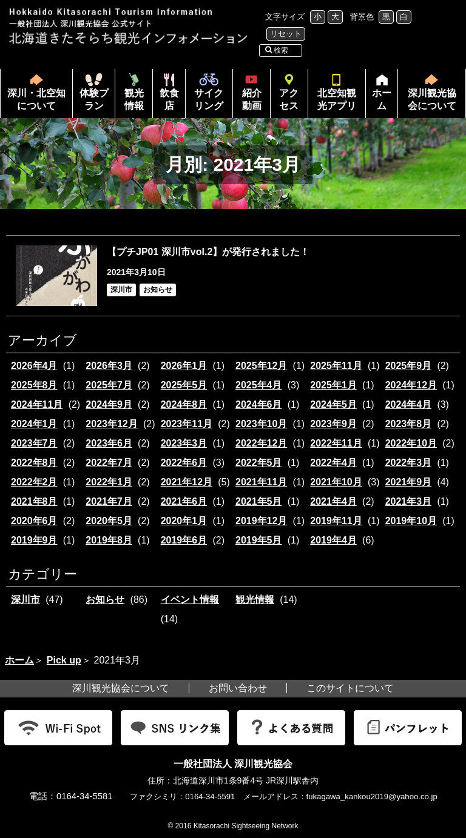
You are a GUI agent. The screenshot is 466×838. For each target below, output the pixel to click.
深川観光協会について (432, 99)
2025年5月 (184, 385)
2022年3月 (408, 462)
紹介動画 (252, 99)
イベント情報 (190, 599)
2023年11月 (186, 424)
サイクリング (208, 99)
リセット (286, 33)
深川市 (25, 599)
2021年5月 (258, 501)
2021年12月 (186, 482)
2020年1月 (184, 521)
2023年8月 (408, 424)
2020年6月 (34, 521)
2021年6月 (184, 501)
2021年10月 (336, 482)
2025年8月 (34, 385)
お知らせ (105, 599)
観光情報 (134, 99)
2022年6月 (184, 462)
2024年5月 (333, 404)
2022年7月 (109, 462)
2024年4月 (408, 404)
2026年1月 (184, 366)
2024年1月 (34, 424)
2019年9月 (34, 540)
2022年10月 (411, 443)
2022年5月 (258, 462)
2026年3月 (109, 366)
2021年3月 (408, 501)
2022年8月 (34, 462)
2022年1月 (109, 482)
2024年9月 (109, 404)
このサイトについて (350, 688)
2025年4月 (258, 385)
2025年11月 (336, 366)
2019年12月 (261, 521)
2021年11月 (261, 482)
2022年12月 (261, 443)
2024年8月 (184, 404)
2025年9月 (408, 366)
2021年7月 (109, 501)
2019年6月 (184, 540)
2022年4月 (333, 462)
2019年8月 (109, 540)
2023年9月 (333, 424)
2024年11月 (36, 404)
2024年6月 (258, 404)
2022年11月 (336, 443)
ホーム (378, 103)
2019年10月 (411, 521)
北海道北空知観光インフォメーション (130, 26)
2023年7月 (34, 443)
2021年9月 (408, 482)
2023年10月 (261, 424)
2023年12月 (111, 424)
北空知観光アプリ (336, 99)
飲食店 (169, 99)
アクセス (289, 99)
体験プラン (94, 99)
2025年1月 (333, 385)
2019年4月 (333, 540)
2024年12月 (411, 385)
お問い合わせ (238, 688)
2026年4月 (34, 366)
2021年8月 (34, 501)
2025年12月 (261, 366)
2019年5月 (258, 540)
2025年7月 (109, 385)
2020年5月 (109, 521)
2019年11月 (336, 521)
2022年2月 (34, 482)
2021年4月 (333, 501)
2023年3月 (184, 443)
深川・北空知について (36, 99)
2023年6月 (109, 443)
